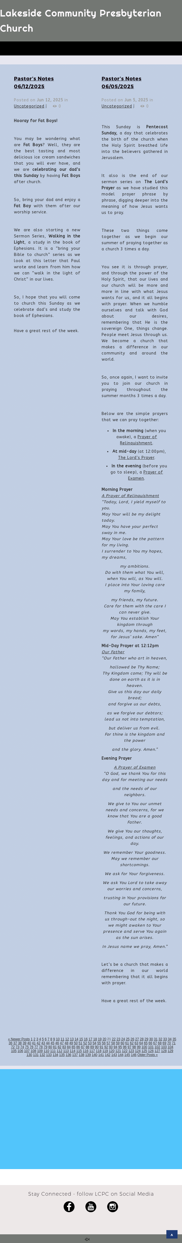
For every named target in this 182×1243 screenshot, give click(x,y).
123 (131, 1051)
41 (34, 1043)
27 (137, 1039)
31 (155, 1039)
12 (67, 1039)
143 (114, 1055)
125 (144, 1051)
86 (78, 1047)
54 (94, 1043)
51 (80, 1043)
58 (113, 1043)
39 (24, 1043)
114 (72, 1051)
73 (17, 1047)
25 (128, 1039)
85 (73, 1047)
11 (62, 1039)
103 (164, 1047)
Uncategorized (29, 106)
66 (150, 1043)
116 (85, 1051)
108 (33, 1051)
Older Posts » (147, 1055)
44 (48, 1043)
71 (174, 1043)
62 (131, 1043)
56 (104, 1043)
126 (151, 1051)
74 (22, 1047)
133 (49, 1055)
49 (71, 1043)
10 (57, 1039)
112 (59, 1051)
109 (40, 1051)
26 (132, 1039)
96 (124, 1047)
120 (111, 1051)
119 (105, 1051)
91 (101, 1047)
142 (107, 1055)
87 (83, 1047)
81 (55, 1047)
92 (106, 1047)
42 (38, 1043)
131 (36, 1055)
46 (57, 1043)
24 (123, 1039)
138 (81, 1055)
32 (160, 1039)
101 (151, 1047)
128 (164, 1051)
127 (157, 1051)
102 (157, 1047)
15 (81, 1039)
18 (95, 1039)
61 (127, 1043)
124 (138, 1051)
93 (110, 1047)
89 (92, 1047)
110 (46, 1051)
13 (71, 1039)
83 (64, 1047)
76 (31, 1047)
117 (92, 1051)
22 (114, 1039)
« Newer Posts (19, 1039)
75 (27, 1047)
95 (120, 1047)
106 (20, 1051)
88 (87, 1047)
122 (125, 1051)
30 (151, 1039)
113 (66, 1051)
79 (45, 1047)
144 (120, 1055)
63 (136, 1043)
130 (29, 1055)
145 (127, 1055)
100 (144, 1047)
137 (75, 1055)
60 (122, 1043)
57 (108, 1043)
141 (101, 1055)
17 (90, 1039)
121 (118, 1051)
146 (133, 1055)
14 (76, 1039)
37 (15, 1043)
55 (99, 1043)
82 (59, 1047)
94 (115, 1047)
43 (43, 1043)
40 (29, 1043)
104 (170, 1047)
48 (66, 1043)
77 (36, 1047)
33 (165, 1039)
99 (138, 1047)
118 (98, 1051)
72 (13, 1047)
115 (79, 1051)
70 (169, 1043)
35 (174, 1039)
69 (164, 1043)
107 (27, 1051)
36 (10, 1043)
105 (13, 1051)
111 (53, 1051)
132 (42, 1055)
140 (94, 1055)
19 (100, 1039)
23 (118, 1039)
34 (169, 1039)
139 (88, 1055)
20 (104, 1039)
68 (160, 1043)
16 (86, 1039)
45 (52, 1043)
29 (146, 1039)
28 (141, 1039)
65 (145, 1043)
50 (76, 1043)
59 (117, 1043)
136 (68, 1055)
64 (141, 1043)
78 (41, 1047)
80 (50, 1047)
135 (62, 1055)
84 (69, 1047)
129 (170, 1051)
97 (129, 1047)
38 (19, 1043)
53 (90, 1043)
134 (55, 1055)
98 (134, 1047)
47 (62, 1043)
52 (85, 1043)
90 (97, 1047)
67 (155, 1043)
